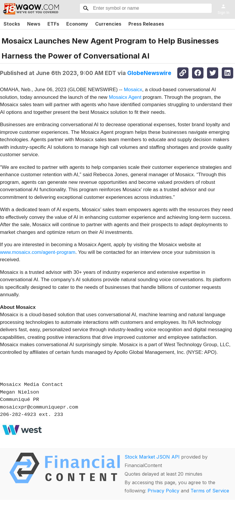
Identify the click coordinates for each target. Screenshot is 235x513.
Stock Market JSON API (152, 457)
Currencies (108, 24)
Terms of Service (210, 491)
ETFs (53, 24)
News (33, 24)
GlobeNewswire (149, 72)
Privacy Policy (163, 491)
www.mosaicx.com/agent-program (37, 252)
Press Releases (146, 24)
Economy (77, 24)
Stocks (12, 24)
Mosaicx (133, 89)
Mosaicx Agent (125, 97)
